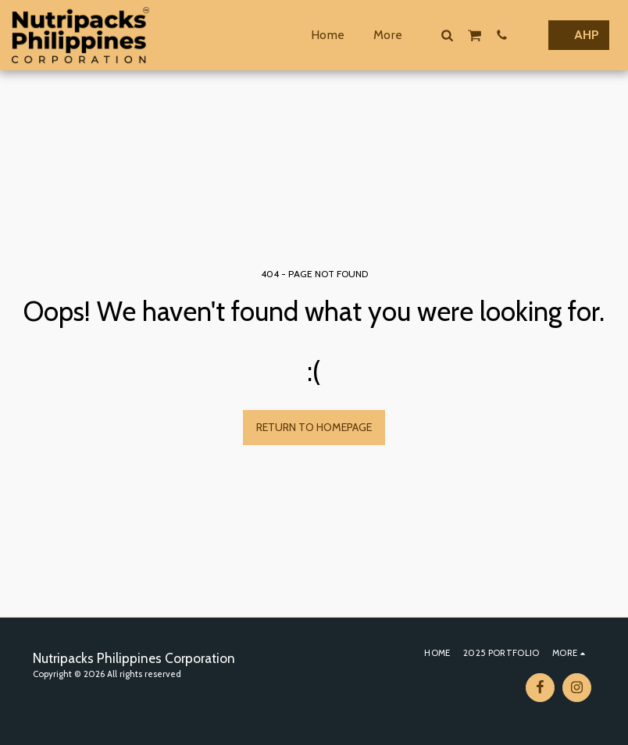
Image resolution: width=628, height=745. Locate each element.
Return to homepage (314, 427)
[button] (446, 34)
